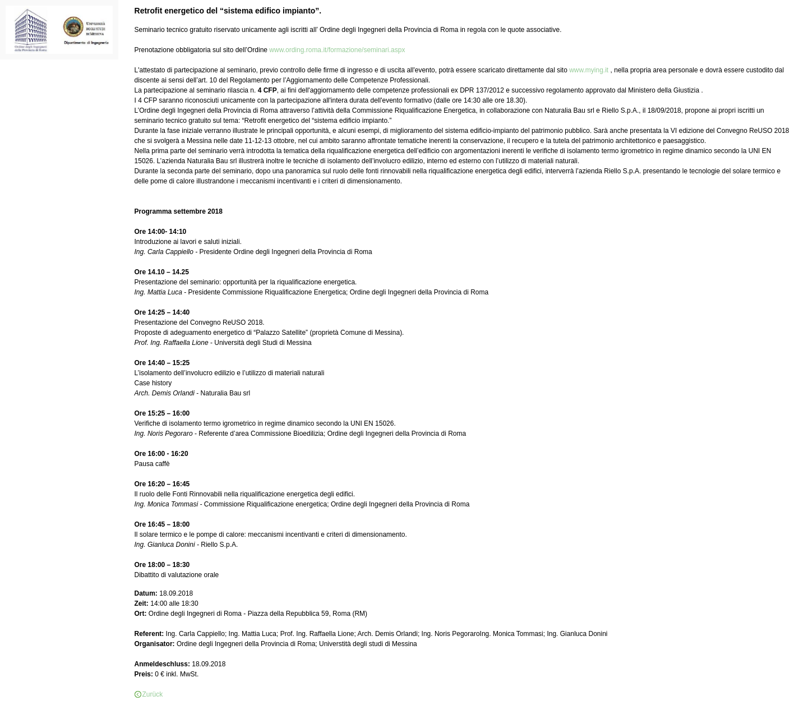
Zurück (152, 694)
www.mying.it (589, 70)
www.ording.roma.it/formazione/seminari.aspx (337, 50)
